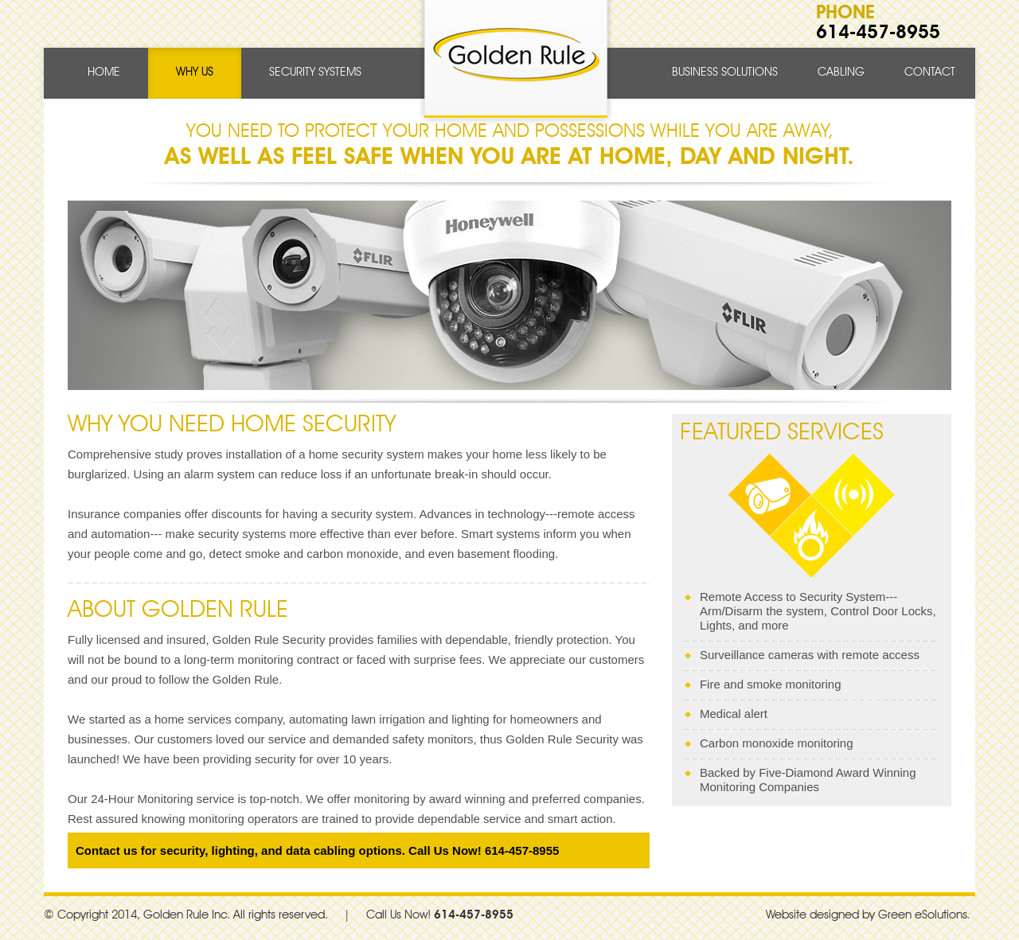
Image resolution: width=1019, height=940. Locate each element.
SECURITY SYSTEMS (315, 73)
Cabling (841, 73)
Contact (929, 73)
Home (104, 73)
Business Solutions (725, 73)
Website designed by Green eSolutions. (868, 916)
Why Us (194, 73)
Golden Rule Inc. (186, 916)
